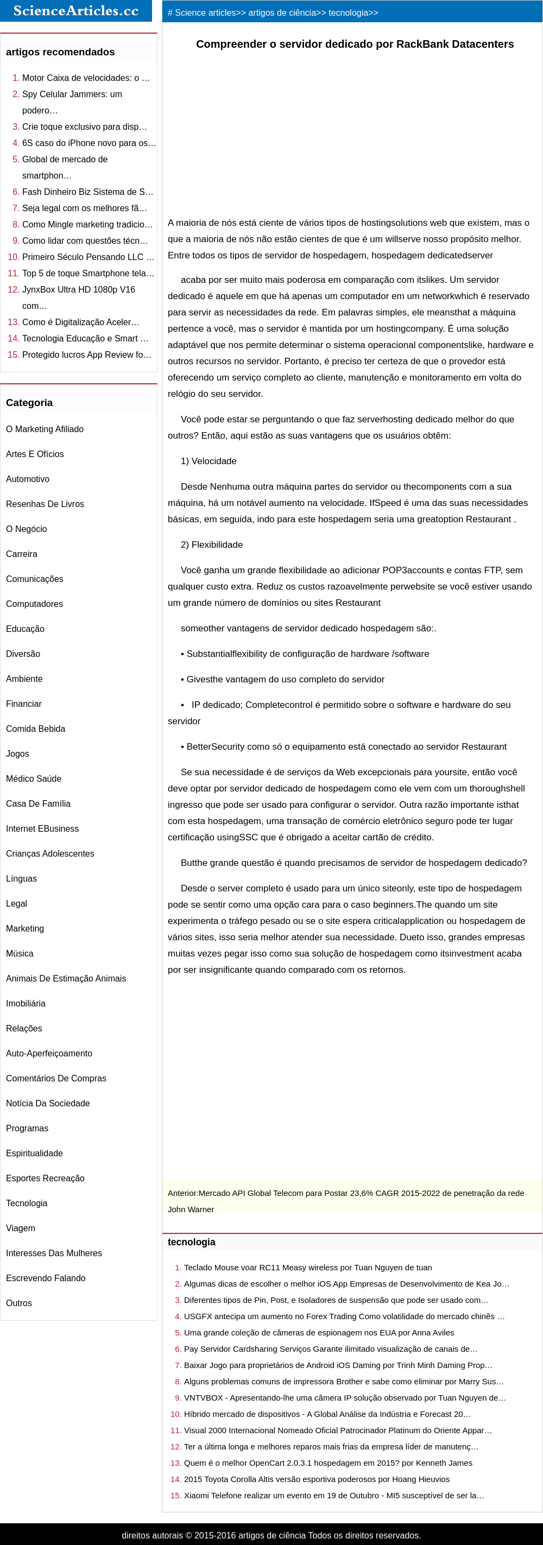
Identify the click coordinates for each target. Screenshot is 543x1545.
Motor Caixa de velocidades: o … (86, 78)
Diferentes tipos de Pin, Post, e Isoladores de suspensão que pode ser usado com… (336, 1300)
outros (19, 1303)
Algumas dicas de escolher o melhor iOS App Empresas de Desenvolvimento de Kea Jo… (346, 1283)
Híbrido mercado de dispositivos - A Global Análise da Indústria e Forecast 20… (327, 1414)
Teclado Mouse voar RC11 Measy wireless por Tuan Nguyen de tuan (308, 1267)
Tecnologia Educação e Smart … (85, 338)
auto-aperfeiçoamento (49, 1053)
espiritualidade (34, 1153)
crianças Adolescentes (50, 853)
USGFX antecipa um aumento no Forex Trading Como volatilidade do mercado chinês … (344, 1316)
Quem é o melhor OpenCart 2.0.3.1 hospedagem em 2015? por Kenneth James (328, 1462)
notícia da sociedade (48, 1103)
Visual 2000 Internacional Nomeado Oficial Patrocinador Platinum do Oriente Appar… (338, 1430)
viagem (20, 1228)
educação (25, 629)
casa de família (38, 803)
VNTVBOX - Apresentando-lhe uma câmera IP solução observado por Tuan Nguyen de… (345, 1397)
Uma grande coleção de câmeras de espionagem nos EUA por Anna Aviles (319, 1332)
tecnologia (27, 1203)
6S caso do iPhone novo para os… (89, 143)
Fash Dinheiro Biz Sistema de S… (88, 192)
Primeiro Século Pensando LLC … (88, 257)
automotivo (27, 479)
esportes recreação (45, 1178)
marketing (25, 928)
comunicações (35, 579)
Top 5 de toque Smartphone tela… (88, 273)
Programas (27, 1128)
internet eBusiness (42, 828)
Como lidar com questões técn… (85, 240)
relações (24, 1028)
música (20, 953)
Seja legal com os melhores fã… (84, 208)
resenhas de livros (45, 504)
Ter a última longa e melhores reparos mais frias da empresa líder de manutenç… (331, 1446)
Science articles (205, 12)
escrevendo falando (46, 1278)
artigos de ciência (283, 12)
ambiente (24, 678)
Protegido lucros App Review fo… (86, 354)
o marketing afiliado (45, 429)
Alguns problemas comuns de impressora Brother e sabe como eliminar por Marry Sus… (344, 1381)
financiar (24, 703)
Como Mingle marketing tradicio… (87, 224)
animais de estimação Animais (66, 978)
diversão (23, 653)
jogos (17, 753)
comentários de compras (56, 1078)
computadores (34, 604)
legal (16, 903)
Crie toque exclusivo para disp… (84, 126)
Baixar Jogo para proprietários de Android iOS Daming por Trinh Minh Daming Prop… (338, 1365)
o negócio (26, 529)
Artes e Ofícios (35, 454)
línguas (21, 878)
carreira (21, 554)
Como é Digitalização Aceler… (81, 322)
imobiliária (26, 1003)
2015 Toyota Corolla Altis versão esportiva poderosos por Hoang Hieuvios (317, 1479)
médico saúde (33, 778)
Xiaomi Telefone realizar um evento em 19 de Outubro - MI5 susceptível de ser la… (334, 1495)
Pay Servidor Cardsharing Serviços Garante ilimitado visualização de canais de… (331, 1348)
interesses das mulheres (54, 1253)
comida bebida (35, 728)
